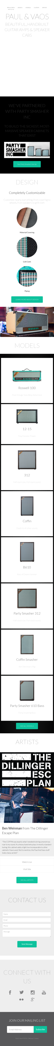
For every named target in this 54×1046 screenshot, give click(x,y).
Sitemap (30, 1038)
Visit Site (27, 869)
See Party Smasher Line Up (27, 164)
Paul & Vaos (11, 8)
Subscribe (40, 1029)
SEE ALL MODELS (27, 726)
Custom (36, 7)
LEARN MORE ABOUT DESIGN (27, 299)
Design (20, 7)
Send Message (27, 944)
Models (28, 7)
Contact (36, 1038)
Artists (44, 7)
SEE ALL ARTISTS (27, 880)
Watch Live (27, 862)
